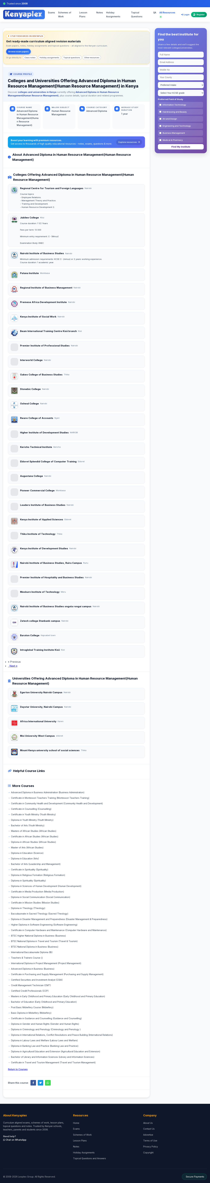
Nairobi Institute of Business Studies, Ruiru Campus (51, 562)
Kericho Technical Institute (36, 447)
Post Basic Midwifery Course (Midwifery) (32, 1007)
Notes (99, 12)
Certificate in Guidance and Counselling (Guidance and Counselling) (46, 1018)
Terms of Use (150, 1140)
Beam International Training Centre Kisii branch (48, 331)
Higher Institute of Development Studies (44, 432)
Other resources (91, 57)
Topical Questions (136, 14)
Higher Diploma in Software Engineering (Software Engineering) (44, 924)
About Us (148, 1123)
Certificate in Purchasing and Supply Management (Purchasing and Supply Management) (57, 974)
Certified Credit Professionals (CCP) (30, 990)
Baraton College (29, 635)
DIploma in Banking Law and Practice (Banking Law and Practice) (44, 1046)
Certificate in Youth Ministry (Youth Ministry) (33, 814)
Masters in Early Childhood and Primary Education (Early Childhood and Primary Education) (58, 996)
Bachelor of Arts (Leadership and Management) (36, 864)
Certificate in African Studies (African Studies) (34, 836)
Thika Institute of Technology (37, 533)
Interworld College (31, 360)
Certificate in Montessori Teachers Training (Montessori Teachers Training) (50, 798)
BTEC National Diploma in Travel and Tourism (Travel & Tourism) (44, 941)
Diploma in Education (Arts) (25, 858)
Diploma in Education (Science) (27, 853)
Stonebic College (30, 389)
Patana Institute (29, 273)
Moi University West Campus (37, 735)
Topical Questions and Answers (89, 1158)
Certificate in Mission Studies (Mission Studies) (35, 902)
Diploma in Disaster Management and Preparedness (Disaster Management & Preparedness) (59, 919)
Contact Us (149, 1128)
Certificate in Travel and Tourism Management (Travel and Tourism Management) (53, 1062)
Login (185, 14)
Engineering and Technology (177, 126)
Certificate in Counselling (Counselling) (31, 809)
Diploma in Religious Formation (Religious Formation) (38, 875)
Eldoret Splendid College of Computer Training (48, 461)
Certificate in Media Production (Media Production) (37, 891)
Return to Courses (18, 1069)
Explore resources (129, 142)
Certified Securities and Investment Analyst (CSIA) (37, 979)
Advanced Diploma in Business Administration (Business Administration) (47, 792)
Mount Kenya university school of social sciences (50, 750)
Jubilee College (29, 217)
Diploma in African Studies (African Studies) (33, 842)
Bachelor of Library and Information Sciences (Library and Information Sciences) (52, 1057)
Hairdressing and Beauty (175, 112)
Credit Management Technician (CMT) (31, 985)
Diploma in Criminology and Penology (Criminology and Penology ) (46, 1029)
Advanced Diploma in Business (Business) (32, 968)
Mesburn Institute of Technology (40, 591)
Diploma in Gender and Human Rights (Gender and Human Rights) (45, 1024)
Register (199, 14)
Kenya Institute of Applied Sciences (41, 519)
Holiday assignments (49, 57)
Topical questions (71, 57)
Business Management (174, 133)
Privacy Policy (150, 1146)
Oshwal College (29, 403)
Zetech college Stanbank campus (40, 620)
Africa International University (38, 721)
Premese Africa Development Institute (43, 302)
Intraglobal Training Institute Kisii (40, 649)
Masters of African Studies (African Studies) (33, 831)
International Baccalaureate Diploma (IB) (32, 952)
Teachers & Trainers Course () (27, 957)
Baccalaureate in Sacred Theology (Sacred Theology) (39, 913)
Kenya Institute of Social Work (38, 316)
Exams (51, 12)
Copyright (148, 1152)
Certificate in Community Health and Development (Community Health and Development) (57, 803)
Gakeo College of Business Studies (41, 374)
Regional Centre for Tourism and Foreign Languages (51, 188)
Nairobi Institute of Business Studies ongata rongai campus (55, 606)
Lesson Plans (83, 14)
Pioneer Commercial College (37, 490)
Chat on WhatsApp (14, 1139)
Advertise (148, 1134)
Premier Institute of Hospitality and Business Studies (52, 577)
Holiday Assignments (113, 14)
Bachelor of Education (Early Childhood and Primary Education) (44, 1001)
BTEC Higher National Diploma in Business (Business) (38, 935)
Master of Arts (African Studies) (27, 847)
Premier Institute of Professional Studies (45, 345)
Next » (12, 665)
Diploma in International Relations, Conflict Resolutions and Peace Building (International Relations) (62, 1035)
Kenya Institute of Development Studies (44, 548)
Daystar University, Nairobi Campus (41, 706)
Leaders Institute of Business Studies (42, 504)
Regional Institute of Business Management (46, 287)
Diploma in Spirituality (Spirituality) (28, 880)
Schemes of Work (64, 14)
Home (76, 1123)
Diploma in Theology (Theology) (28, 908)
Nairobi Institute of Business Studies (42, 253)
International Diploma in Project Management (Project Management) (46, 963)
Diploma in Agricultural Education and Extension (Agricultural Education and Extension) (55, 1051)
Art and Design (170, 118)
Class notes (30, 57)
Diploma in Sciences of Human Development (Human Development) (46, 886)
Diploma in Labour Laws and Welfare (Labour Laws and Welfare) (44, 1040)
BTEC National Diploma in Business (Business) (34, 946)
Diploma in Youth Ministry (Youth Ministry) (32, 820)
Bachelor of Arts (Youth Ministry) (28, 825)
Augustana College (31, 475)
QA (154, 12)
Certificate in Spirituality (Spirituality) (29, 869)
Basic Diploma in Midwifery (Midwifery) (31, 1013)
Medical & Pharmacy (173, 140)
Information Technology (174, 104)
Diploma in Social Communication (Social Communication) (40, 897)
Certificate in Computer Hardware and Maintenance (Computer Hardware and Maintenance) (59, 930)
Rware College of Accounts (36, 418)
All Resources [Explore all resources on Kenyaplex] (167, 14)
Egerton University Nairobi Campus (41, 692)
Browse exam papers (18, 51)
